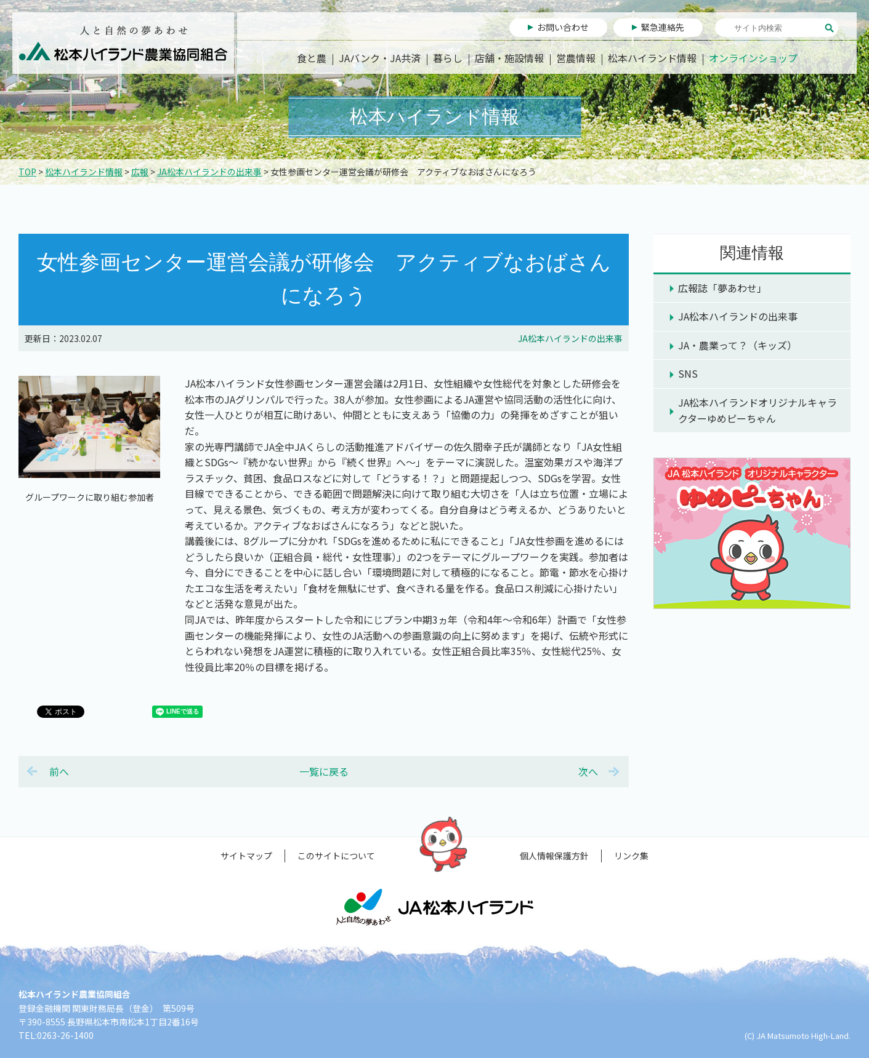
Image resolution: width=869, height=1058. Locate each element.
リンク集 (631, 855)
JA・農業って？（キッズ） (737, 345)
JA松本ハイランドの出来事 (209, 171)
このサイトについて (336, 855)
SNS (688, 373)
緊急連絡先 (662, 27)
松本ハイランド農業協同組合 (123, 43)
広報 (139, 171)
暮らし (448, 57)
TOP (27, 171)
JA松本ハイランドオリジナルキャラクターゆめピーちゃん (757, 410)
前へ (59, 771)
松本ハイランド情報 (652, 57)
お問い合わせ (563, 27)
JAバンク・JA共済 (380, 57)
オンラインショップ (753, 57)
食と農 (311, 57)
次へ (588, 771)
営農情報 (576, 57)
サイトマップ (246, 855)
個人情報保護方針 (554, 855)
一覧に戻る (324, 771)
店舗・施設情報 (509, 57)
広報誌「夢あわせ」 (722, 287)
